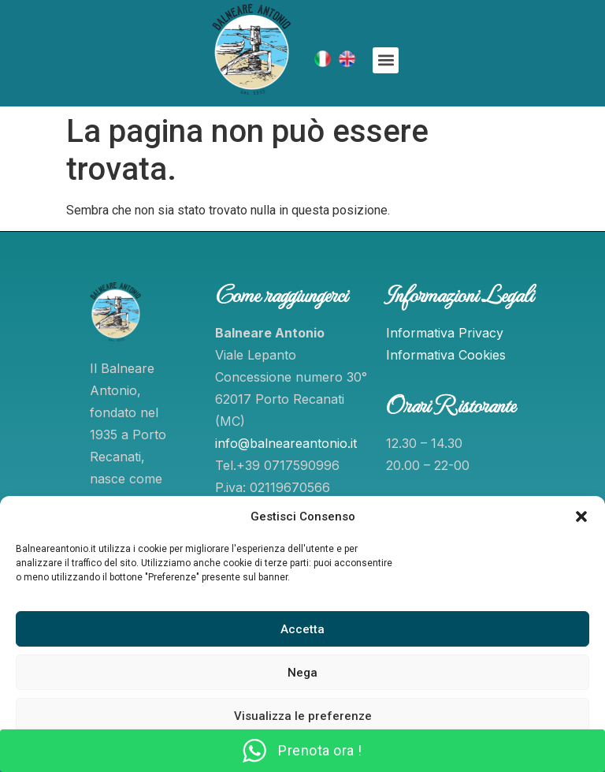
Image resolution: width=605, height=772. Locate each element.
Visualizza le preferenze (303, 716)
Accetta (302, 629)
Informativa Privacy (444, 333)
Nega (302, 673)
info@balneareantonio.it (286, 443)
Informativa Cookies (446, 355)
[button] (581, 516)
